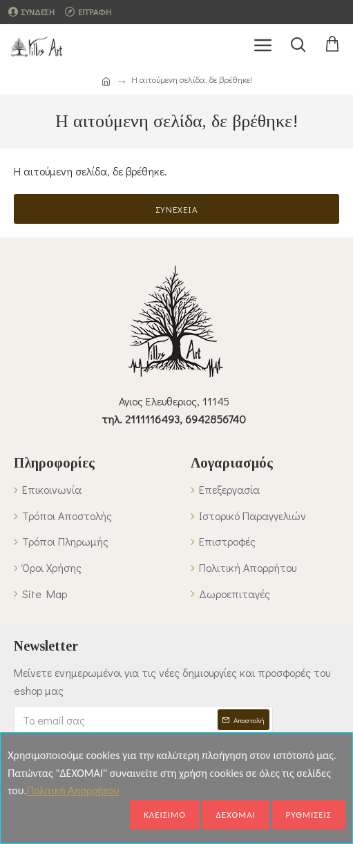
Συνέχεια (176, 209)
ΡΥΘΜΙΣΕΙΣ (309, 814)
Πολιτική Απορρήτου (72, 790)
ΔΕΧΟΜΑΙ (236, 814)
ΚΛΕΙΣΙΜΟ (165, 814)
